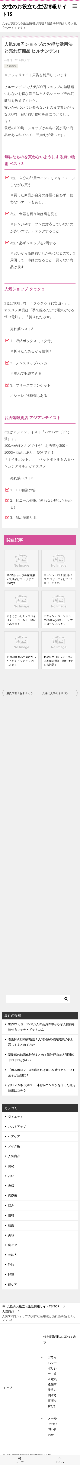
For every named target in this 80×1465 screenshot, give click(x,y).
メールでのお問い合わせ (52, 1426)
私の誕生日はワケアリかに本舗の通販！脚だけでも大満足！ (58, 661)
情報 (11, 1215)
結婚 (11, 1225)
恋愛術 (12, 1195)
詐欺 (11, 1264)
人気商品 (11, 66)
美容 (11, 1235)
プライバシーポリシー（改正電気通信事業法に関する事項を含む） (52, 1382)
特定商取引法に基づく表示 (59, 1339)
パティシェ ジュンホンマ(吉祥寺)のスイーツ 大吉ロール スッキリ (58, 620)
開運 (11, 1274)
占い (11, 1176)
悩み (11, 1205)
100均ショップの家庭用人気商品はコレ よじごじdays (21, 579)
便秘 (11, 1166)
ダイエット (15, 1116)
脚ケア (12, 1245)
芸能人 (12, 1255)
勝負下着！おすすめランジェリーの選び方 (23, 693)
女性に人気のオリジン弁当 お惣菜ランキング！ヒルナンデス (60, 693)
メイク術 (14, 1146)
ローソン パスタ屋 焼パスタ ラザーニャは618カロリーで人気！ (58, 579)
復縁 (11, 1185)
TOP (33, 1306)
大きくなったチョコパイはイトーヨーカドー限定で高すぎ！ (21, 620)
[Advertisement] (40, 842)
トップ (7, 1388)
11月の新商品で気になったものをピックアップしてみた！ (21, 661)
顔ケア (12, 1284)
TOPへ (60, 1460)
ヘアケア (14, 1136)
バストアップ (17, 1126)
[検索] (38, 999)
